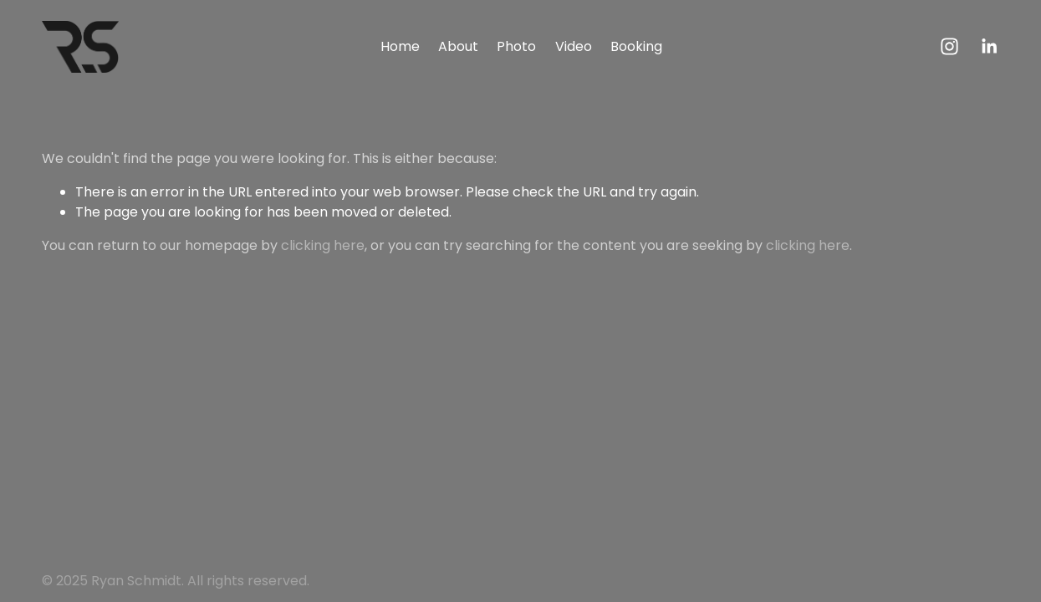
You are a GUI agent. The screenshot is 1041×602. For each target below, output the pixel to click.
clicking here (323, 245)
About (458, 46)
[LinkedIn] (988, 46)
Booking (636, 46)
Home (400, 46)
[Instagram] (949, 46)
